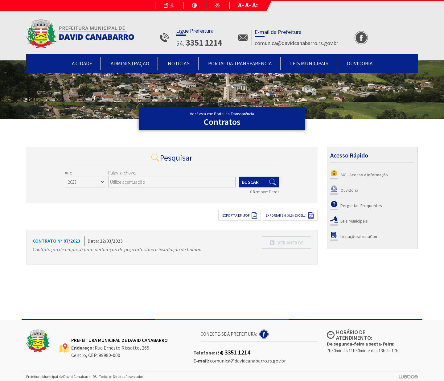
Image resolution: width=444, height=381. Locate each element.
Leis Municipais (309, 63)
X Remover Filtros (264, 192)
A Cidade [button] (82, 63)
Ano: (69, 173)
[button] (286, 242)
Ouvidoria (359, 63)
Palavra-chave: (122, 173)
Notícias (179, 63)
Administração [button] (130, 63)
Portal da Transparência (240, 63)
